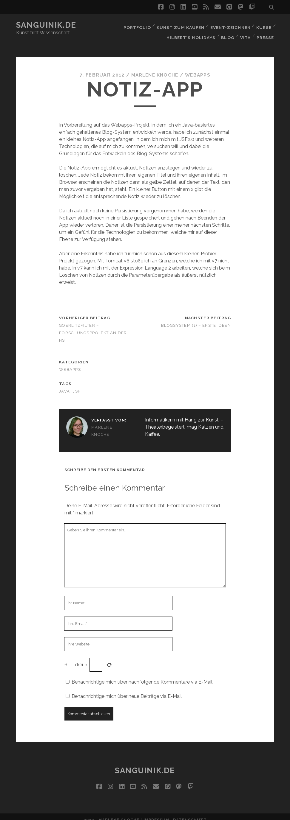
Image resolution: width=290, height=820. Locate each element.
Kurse (263, 25)
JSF (77, 384)
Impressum (156, 813)
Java (64, 384)
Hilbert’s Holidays (189, 32)
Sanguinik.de (46, 25)
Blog (226, 32)
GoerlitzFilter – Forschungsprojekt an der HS (93, 326)
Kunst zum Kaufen (180, 25)
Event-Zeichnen (229, 25)
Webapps (199, 68)
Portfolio (136, 25)
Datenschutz (189, 813)
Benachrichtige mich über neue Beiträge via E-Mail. (127, 690)
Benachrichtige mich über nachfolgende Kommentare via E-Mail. (142, 675)
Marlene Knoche (154, 68)
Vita (245, 32)
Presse (265, 32)
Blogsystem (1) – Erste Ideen (196, 319)
